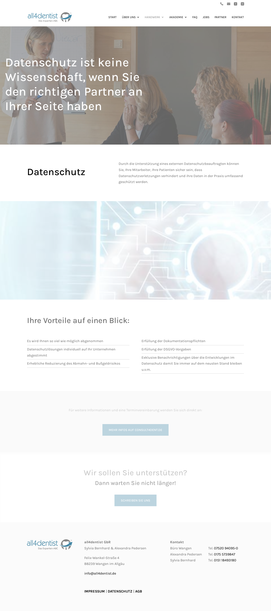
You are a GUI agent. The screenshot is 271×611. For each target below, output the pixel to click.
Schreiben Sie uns (135, 500)
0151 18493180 (225, 560)
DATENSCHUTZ (120, 591)
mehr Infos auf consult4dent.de (135, 430)
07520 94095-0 (226, 548)
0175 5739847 (224, 554)
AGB (138, 591)
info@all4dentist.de (100, 573)
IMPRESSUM (94, 591)
